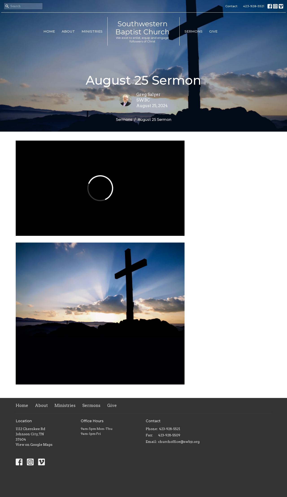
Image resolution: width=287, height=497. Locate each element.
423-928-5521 (253, 6)
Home (49, 31)
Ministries (92, 31)
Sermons (193, 31)
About (68, 31)
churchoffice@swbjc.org (179, 442)
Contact (231, 6)
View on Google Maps (34, 445)
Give (213, 31)
